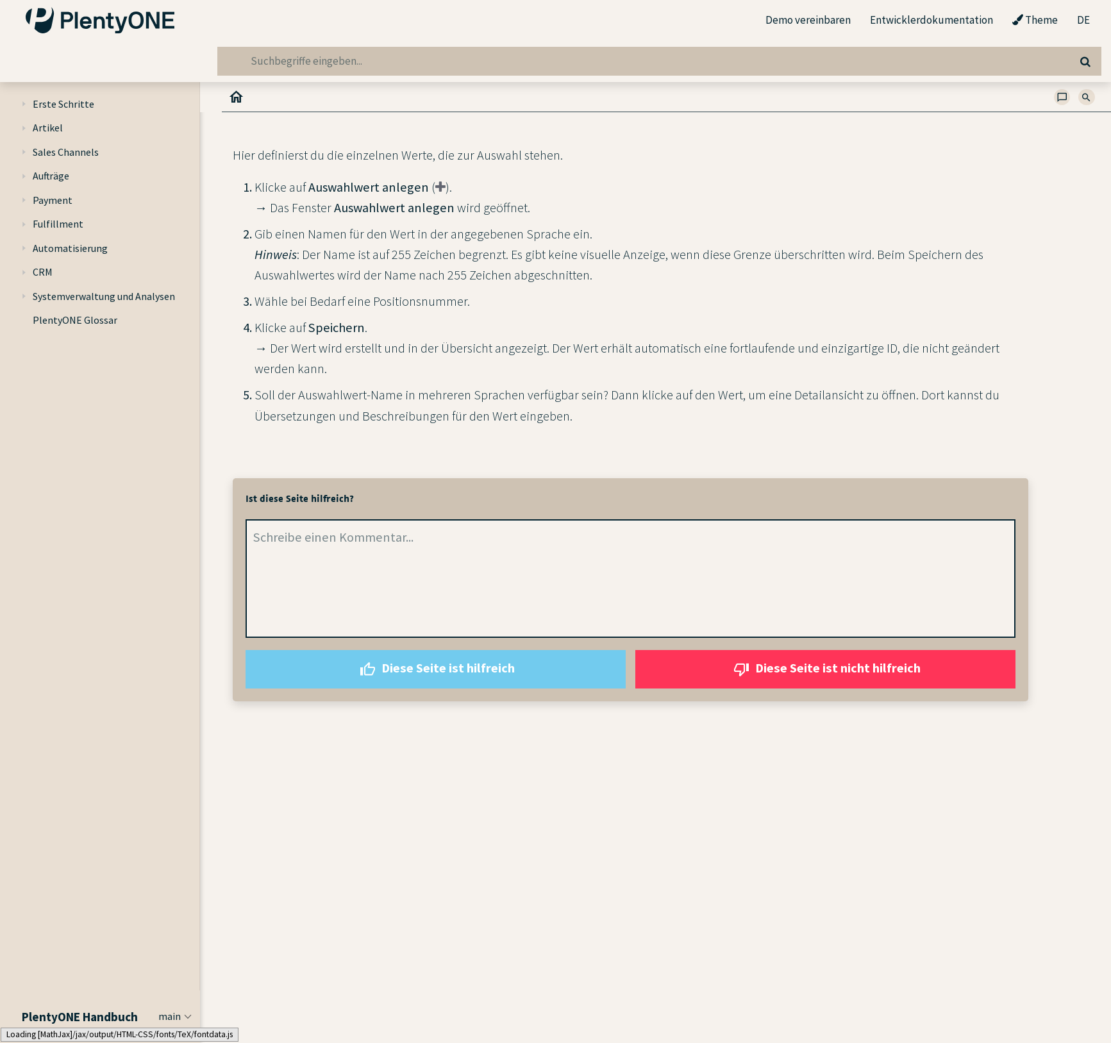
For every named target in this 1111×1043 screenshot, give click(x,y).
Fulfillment (58, 223)
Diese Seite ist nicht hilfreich (825, 669)
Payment (52, 200)
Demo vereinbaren (808, 20)
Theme (1035, 20)
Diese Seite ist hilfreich (435, 669)
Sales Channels (66, 152)
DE (1083, 20)
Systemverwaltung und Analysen (104, 296)
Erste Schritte (63, 103)
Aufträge (51, 175)
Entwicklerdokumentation (931, 20)
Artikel (48, 127)
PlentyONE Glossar (75, 319)
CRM (43, 271)
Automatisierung (70, 248)
